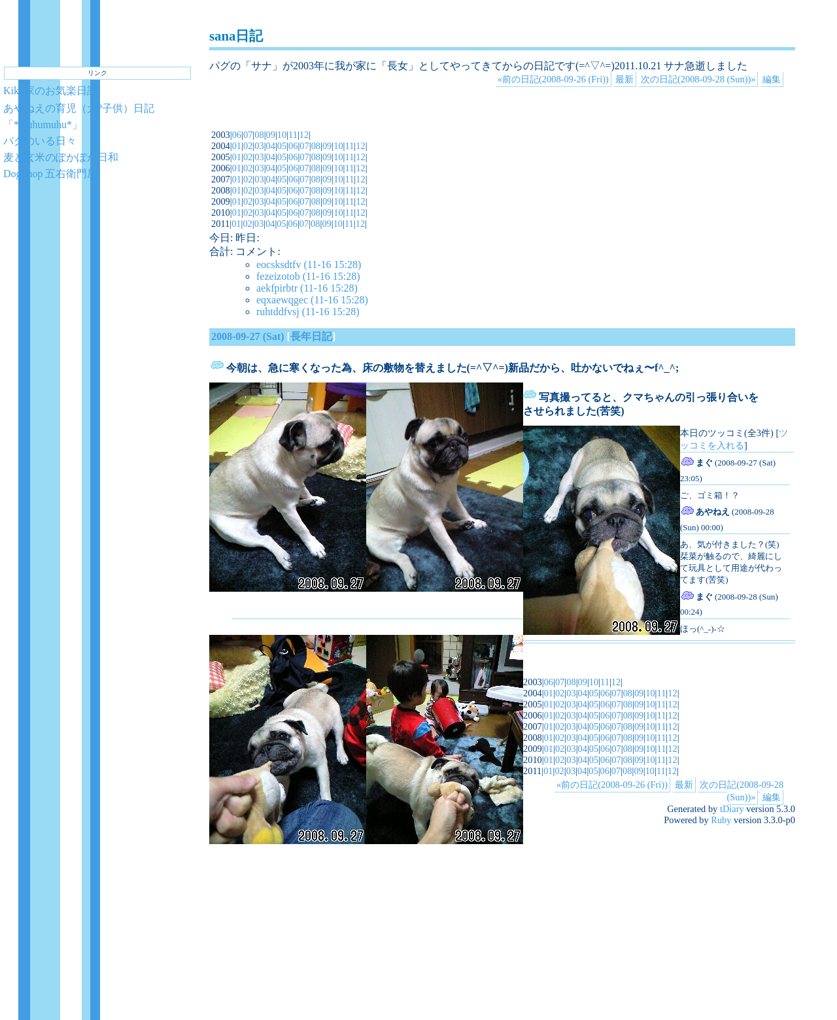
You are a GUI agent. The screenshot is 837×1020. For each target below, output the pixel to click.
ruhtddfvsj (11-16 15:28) (308, 311)
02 (247, 146)
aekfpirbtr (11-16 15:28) (307, 288)
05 (281, 146)
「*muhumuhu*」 (42, 124)
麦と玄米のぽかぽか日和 (60, 157)
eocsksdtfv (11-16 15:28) (308, 264)
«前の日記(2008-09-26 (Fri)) (553, 79)
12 (304, 134)
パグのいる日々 (40, 140)
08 (259, 134)
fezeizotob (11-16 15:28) (308, 276)
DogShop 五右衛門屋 (50, 173)
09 (270, 134)
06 (236, 134)
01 (236, 146)
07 (247, 134)
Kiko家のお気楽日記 (50, 90)
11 (293, 134)
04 (270, 146)
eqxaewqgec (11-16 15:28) (312, 299)
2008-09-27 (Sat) (247, 336)
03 (259, 146)
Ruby (721, 820)
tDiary (732, 809)
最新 (624, 79)
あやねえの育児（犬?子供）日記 (78, 108)
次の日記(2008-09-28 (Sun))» (698, 79)
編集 (771, 79)
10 (281, 134)
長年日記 (311, 336)
